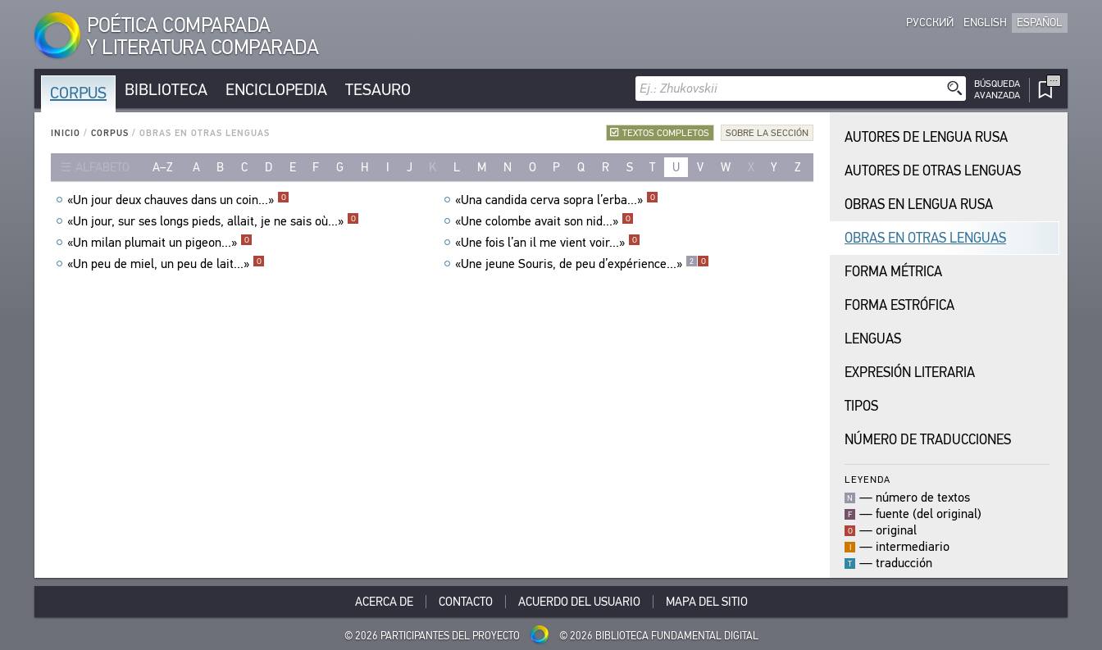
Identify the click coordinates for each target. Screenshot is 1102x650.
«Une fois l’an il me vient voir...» (547, 242)
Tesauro (378, 89)
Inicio (65, 133)
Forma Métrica (893, 271)
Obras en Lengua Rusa (919, 204)
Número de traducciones (928, 439)
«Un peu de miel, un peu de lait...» (166, 264)
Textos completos (665, 133)
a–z (163, 167)
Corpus (78, 93)
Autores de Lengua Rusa (926, 137)
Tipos (861, 406)
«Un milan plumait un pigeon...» (160, 242)
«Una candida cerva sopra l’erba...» (556, 200)
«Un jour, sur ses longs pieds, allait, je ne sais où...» (213, 221)
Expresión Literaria (910, 372)
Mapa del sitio (707, 601)
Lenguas (873, 339)
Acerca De (384, 601)
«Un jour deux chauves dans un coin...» (178, 200)
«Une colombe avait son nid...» (544, 221)
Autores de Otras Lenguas (933, 171)
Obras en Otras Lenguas (925, 238)
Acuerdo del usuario (579, 601)
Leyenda (867, 479)
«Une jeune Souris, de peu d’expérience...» (582, 264)
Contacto (466, 601)
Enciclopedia (276, 89)
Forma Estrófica (899, 305)
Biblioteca (166, 89)
